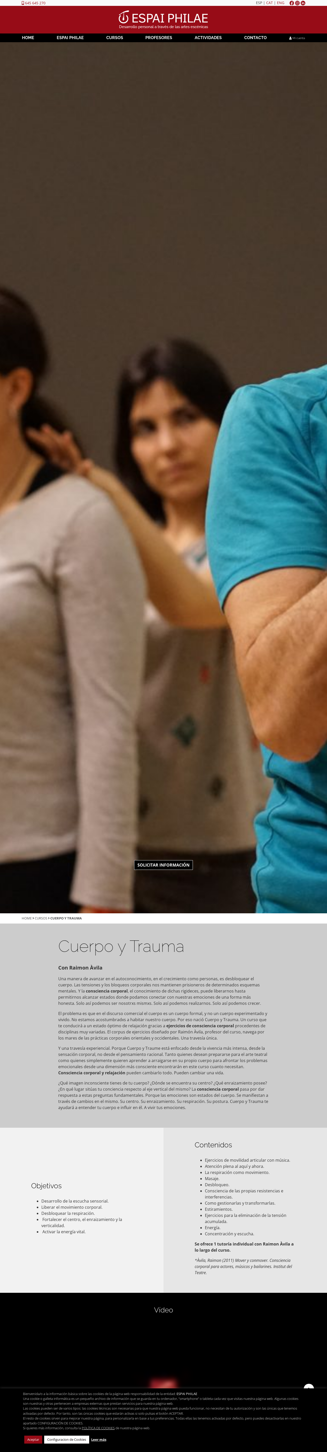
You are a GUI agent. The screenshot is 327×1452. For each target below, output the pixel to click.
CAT (269, 2)
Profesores (158, 37)
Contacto (255, 37)
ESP (259, 2)
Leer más (98, 1439)
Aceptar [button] (33, 1439)
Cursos (114, 37)
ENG (280, 2)
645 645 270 (33, 3)
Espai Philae (70, 37)
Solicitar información (163, 865)
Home (28, 37)
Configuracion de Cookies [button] (66, 1439)
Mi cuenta (297, 38)
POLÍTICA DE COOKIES (98, 1428)
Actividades (208, 37)
